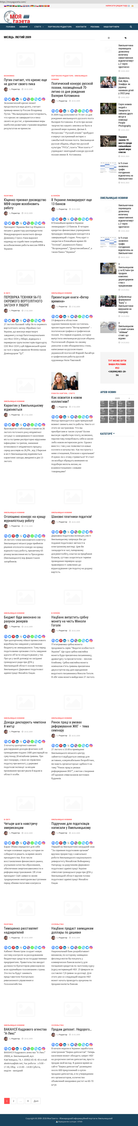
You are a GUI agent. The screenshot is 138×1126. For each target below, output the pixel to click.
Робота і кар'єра (59, 393)
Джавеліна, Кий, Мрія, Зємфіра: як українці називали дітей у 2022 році (126, 86)
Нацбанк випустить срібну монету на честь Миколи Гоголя (69, 621)
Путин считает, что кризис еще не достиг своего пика (25, 82)
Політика (8, 195)
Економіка (9, 75)
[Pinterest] (13, 97)
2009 (117, 398)
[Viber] (28, 97)
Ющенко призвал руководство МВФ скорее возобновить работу (25, 204)
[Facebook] (5, 97)
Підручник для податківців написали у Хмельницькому (71, 826)
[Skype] (36, 97)
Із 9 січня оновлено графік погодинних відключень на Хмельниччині (125, 171)
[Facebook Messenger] (24, 97)
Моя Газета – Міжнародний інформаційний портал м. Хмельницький (79, 1118)
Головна (10, 26)
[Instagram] (43, 97)
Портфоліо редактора (60, 26)
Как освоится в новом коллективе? (66, 400)
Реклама (95, 26)
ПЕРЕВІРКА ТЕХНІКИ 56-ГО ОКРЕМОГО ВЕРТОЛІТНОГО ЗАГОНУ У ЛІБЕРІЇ (23, 301)
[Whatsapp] (32, 97)
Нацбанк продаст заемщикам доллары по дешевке (72, 930)
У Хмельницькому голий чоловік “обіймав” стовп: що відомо (126, 331)
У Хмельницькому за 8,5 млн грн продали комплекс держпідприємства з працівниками (126, 275)
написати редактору (116, 5)
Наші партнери (111, 26)
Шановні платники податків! (71, 517)
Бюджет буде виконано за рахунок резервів (22, 619)
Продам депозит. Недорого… (71, 1029)
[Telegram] (39, 97)
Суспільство (57, 924)
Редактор (15, 89)
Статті (37, 26)
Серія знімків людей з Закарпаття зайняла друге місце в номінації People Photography (125, 115)
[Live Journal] (21, 97)
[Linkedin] (17, 97)
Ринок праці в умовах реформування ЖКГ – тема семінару (70, 726)
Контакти (81, 26)
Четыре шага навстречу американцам (20, 826)
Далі (36, 1100)
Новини (23, 26)
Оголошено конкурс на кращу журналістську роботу (24, 519)
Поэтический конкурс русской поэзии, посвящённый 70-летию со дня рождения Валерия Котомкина (72, 90)
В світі (7, 293)
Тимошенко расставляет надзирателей (21, 930)
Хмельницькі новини (61, 293)
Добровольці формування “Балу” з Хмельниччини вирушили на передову (125, 304)
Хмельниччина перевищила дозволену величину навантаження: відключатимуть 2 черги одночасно (126, 56)
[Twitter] (9, 97)
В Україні (55, 195)
